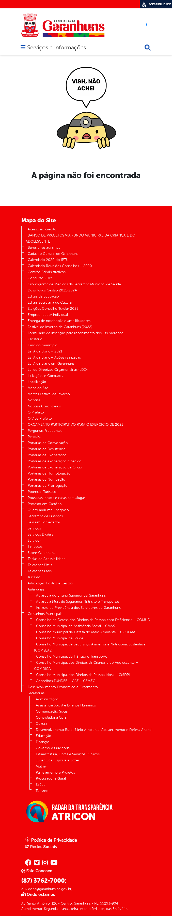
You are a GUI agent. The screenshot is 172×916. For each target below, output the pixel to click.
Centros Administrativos (47, 272)
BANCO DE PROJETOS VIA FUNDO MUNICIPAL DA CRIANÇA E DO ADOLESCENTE (80, 238)
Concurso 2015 (40, 278)
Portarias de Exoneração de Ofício (55, 467)
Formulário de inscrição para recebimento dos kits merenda (75, 333)
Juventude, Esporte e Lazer (57, 760)
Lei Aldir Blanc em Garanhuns (51, 363)
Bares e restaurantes (44, 247)
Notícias (34, 400)
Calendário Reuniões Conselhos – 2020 (60, 266)
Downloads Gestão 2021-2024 (52, 290)
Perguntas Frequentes (45, 431)
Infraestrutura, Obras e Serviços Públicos (68, 754)
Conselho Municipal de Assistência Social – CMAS (75, 626)
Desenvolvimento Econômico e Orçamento (63, 687)
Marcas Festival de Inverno (49, 394)
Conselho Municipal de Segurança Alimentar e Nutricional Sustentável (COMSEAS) (90, 647)
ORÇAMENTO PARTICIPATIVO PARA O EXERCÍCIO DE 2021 (75, 424)
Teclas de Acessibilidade (47, 559)
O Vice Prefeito (40, 418)
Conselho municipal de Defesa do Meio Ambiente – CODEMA (85, 632)
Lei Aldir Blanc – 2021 (45, 351)
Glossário (35, 339)
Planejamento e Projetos (55, 772)
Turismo (33, 577)
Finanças (42, 742)
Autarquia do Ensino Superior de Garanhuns (71, 595)
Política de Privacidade (51, 840)
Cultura (41, 724)
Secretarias (35, 693)
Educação (43, 736)
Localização (37, 382)
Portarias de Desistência (46, 449)
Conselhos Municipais (45, 614)
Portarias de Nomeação (46, 479)
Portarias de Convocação (48, 443)
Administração (47, 699)
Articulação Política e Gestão (50, 583)
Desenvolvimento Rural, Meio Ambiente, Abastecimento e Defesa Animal (94, 730)
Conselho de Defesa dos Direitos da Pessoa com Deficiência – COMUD (93, 620)
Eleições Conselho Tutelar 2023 (53, 309)
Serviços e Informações (56, 48)
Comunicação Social (52, 711)
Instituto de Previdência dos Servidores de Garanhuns (78, 608)
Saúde (40, 785)
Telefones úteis (40, 571)
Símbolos (35, 547)
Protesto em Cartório (45, 504)
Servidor (34, 540)
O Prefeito (36, 412)
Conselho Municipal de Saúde (59, 638)
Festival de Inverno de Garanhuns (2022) (60, 327)
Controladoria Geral (51, 717)
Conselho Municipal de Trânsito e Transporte (71, 656)
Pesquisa (34, 437)
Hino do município (42, 345)
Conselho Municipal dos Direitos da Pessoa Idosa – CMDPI (83, 675)
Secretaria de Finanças (45, 516)
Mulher (41, 766)
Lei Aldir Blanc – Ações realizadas (54, 357)
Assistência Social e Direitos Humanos (66, 705)
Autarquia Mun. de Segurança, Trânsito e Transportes (77, 601)
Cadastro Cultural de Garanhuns (53, 254)
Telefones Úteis (40, 565)
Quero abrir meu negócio (48, 510)
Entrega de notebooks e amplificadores (59, 321)
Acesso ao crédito (42, 229)
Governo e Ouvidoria (53, 748)
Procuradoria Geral (51, 778)
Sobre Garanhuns (41, 553)
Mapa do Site (38, 388)
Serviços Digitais (40, 534)
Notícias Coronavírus (44, 406)
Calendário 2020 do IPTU (48, 260)
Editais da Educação (43, 296)
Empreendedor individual (48, 315)
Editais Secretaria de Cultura (50, 302)
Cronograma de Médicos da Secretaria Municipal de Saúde (74, 284)
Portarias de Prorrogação (48, 485)
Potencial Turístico (42, 492)
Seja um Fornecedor (44, 522)
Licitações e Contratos (45, 376)
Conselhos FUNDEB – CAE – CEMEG (65, 681)
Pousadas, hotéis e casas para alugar (56, 498)
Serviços (34, 528)
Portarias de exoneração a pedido (55, 461)
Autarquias (36, 589)
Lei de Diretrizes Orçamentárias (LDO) (58, 370)
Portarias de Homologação (49, 473)
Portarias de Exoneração (47, 455)
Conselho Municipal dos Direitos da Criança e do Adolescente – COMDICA (86, 666)
